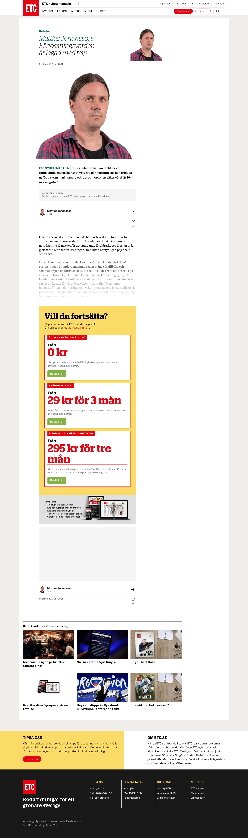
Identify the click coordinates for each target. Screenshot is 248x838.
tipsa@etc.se (97, 788)
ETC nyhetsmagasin (61, 4)
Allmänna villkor (166, 797)
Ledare (62, 11)
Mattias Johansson (59, 210)
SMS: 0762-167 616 (101, 793)
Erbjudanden (198, 797)
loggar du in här (79, 327)
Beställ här (57, 373)
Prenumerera (183, 11)
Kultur (88, 11)
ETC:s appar (197, 788)
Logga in (203, 11)
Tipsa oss (32, 759)
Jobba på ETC (164, 788)
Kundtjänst (130, 788)
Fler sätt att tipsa (99, 797)
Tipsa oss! (165, 3)
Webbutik (219, 3)
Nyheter (47, 11)
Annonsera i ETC (166, 793)
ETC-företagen (200, 3)
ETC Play (181, 3)
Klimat (75, 11)
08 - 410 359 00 (133, 793)
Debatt (101, 11)
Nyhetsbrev (197, 793)
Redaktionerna (132, 797)
